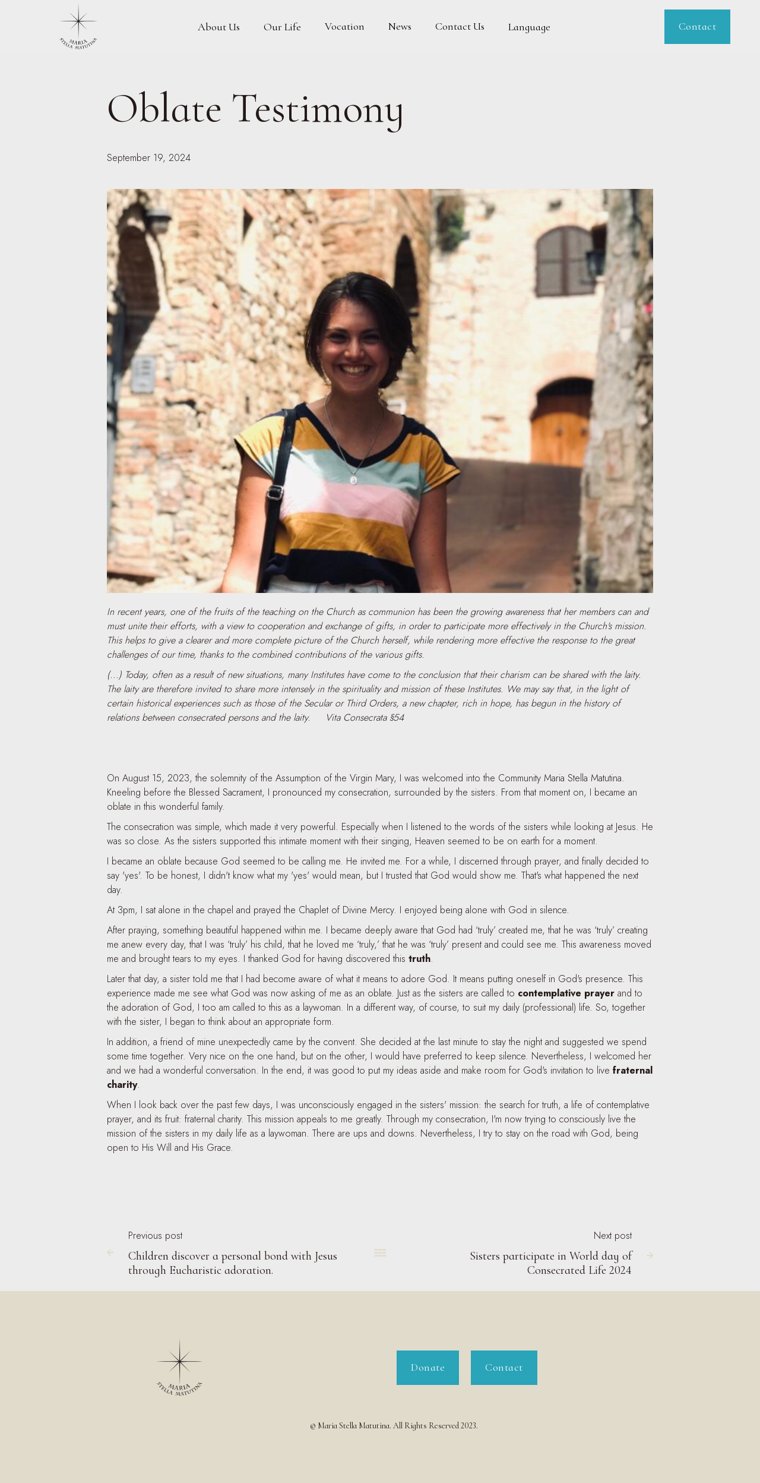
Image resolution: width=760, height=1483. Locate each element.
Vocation (345, 26)
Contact (698, 26)
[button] (219, 27)
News (399, 26)
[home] (79, 26)
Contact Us (459, 26)
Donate (428, 1367)
